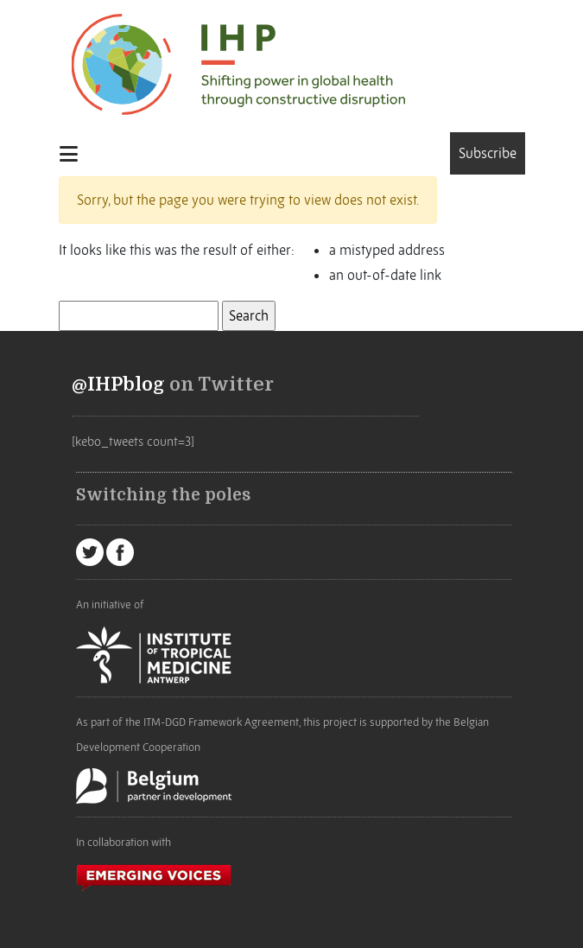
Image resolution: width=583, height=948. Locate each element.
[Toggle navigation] (74, 154)
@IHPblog (118, 384)
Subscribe (487, 153)
